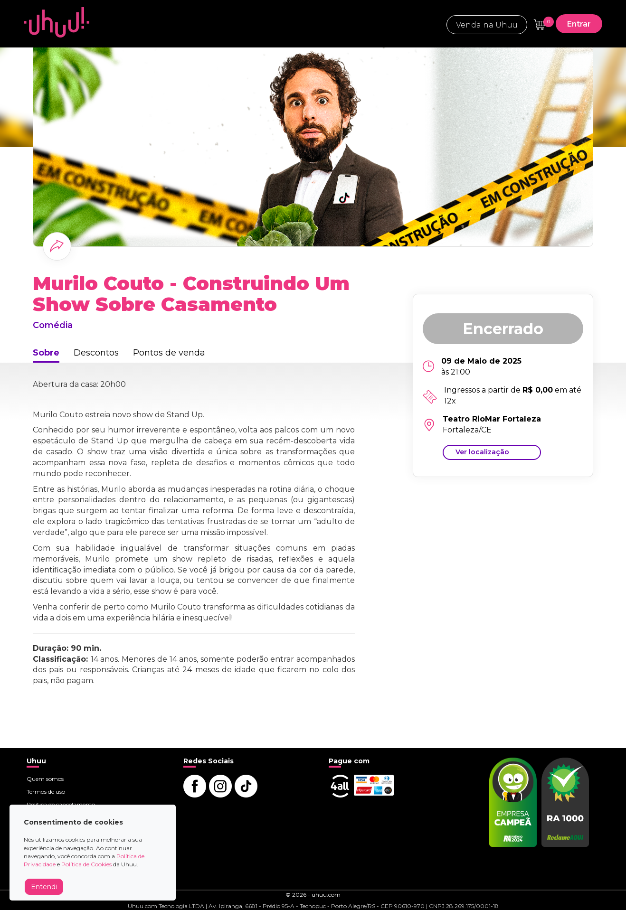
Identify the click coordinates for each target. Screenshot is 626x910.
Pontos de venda (169, 352)
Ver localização (482, 452)
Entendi (44, 886)
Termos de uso (46, 791)
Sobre (46, 352)
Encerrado (503, 328)
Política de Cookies (86, 864)
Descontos (96, 352)
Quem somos (45, 778)
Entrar (579, 23)
